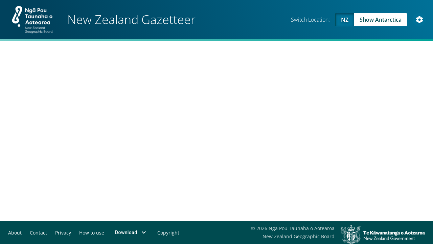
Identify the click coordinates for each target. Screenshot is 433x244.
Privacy (63, 232)
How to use (91, 232)
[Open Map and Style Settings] (419, 19)
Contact (38, 232)
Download (131, 232)
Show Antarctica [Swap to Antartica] (381, 19)
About (15, 232)
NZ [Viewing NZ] (344, 19)
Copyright (168, 232)
